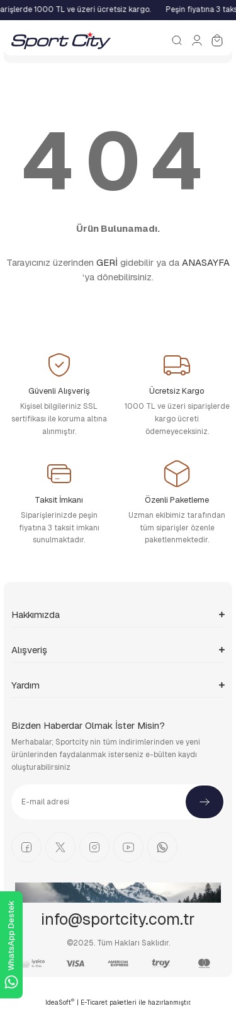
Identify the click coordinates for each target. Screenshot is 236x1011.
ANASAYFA (206, 262)
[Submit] (204, 801)
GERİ (107, 262)
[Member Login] (197, 40)
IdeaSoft (59, 1002)
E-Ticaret (94, 1002)
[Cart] (217, 40)
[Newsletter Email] (118, 802)
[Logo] (61, 40)
